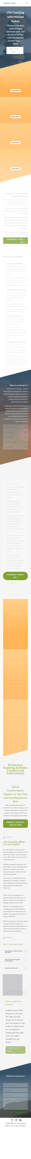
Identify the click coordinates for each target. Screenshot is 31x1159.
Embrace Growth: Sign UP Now (15, 823)
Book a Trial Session (14, 50)
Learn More (15, 90)
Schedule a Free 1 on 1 (16, 240)
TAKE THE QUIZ (13, 1049)
